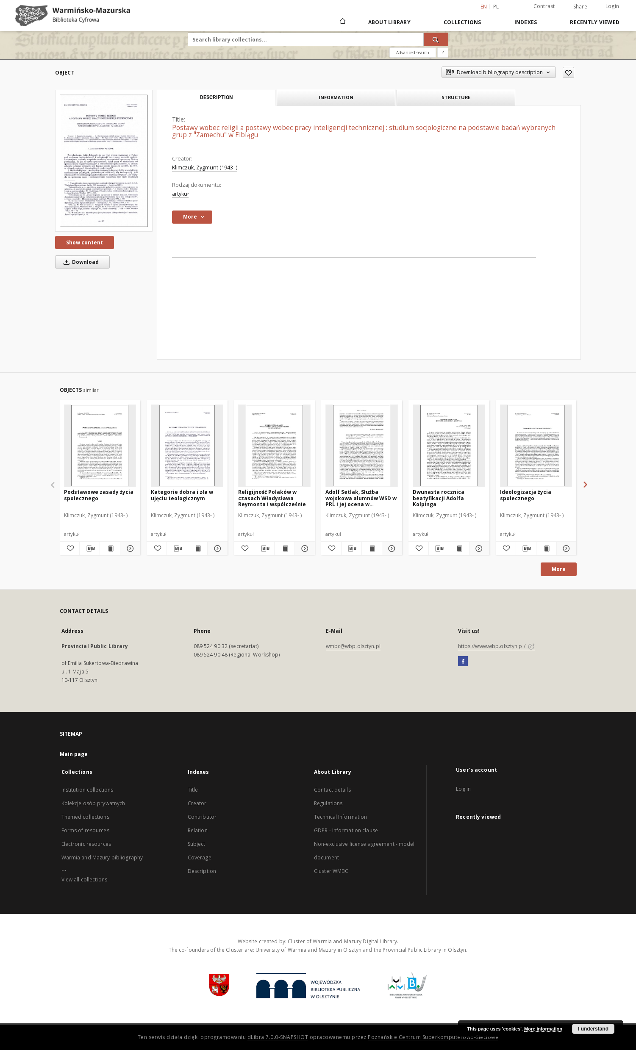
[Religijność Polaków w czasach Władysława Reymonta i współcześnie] (274, 445)
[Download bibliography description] (90, 548)
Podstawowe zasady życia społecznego (98, 494)
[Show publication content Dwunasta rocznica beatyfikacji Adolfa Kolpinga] (459, 548)
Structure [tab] (456, 97)
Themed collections (85, 816)
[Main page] (342, 22)
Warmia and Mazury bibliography (102, 857)
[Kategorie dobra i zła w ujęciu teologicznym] (187, 445)
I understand (593, 1029)
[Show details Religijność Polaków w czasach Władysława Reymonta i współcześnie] (304, 548)
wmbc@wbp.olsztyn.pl (353, 646)
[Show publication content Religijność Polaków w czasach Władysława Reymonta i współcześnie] (284, 548)
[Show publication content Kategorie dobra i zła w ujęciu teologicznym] (197, 548)
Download (80, 262)
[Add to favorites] (568, 72)
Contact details (332, 789)
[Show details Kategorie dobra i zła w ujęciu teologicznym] (216, 548)
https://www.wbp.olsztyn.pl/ (496, 646)
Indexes (525, 22)
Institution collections (87, 789)
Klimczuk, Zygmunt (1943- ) (204, 167)
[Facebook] (463, 661)
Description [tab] (216, 97)
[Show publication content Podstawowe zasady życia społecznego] (110, 548)
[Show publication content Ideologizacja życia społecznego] (546, 548)
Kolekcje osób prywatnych (93, 803)
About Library (389, 22)
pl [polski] (496, 6)
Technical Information (340, 816)
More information (543, 1028)
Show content (84, 242)
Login (612, 6)
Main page (74, 754)
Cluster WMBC (331, 871)
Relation (198, 830)
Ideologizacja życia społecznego (525, 494)
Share (580, 6)
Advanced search (412, 52)
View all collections (84, 879)
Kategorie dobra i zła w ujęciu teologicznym (182, 494)
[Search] (436, 39)
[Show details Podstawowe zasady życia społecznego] (129, 548)
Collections (462, 22)
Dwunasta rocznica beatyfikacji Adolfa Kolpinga (438, 497)
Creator (197, 803)
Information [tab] (336, 97)
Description (202, 871)
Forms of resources (85, 830)
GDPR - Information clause (346, 830)
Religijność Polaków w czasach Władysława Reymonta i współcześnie (272, 497)
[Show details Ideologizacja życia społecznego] (565, 548)
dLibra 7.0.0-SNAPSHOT (277, 1037)
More (559, 569)
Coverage (199, 857)
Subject (197, 844)
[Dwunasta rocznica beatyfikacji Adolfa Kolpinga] (449, 445)
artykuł (180, 193)
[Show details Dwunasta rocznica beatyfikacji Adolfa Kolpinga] (478, 548)
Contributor (202, 816)
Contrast (544, 6)
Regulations (328, 803)
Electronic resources (86, 844)
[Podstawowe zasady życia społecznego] (100, 445)
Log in (463, 788)
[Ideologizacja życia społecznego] (536, 445)
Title (193, 789)
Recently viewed (594, 22)
